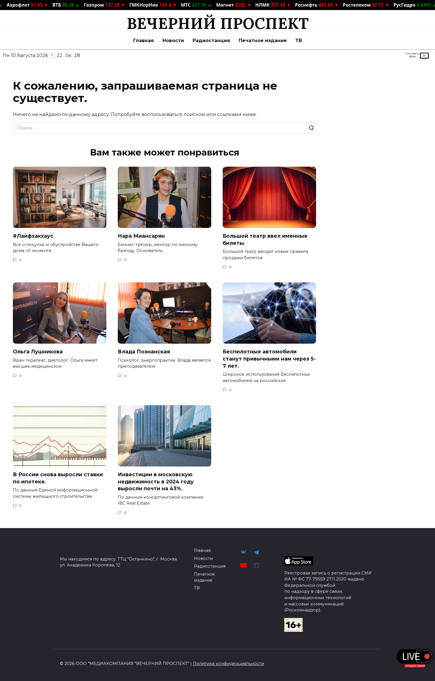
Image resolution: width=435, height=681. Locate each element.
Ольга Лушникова (38, 352)
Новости (173, 40)
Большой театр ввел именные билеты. (265, 239)
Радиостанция (211, 40)
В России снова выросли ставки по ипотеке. (58, 478)
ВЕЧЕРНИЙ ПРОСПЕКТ (218, 23)
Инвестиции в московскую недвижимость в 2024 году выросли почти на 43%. (156, 481)
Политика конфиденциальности (228, 663)
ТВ (298, 40)
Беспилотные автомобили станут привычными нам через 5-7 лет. (269, 359)
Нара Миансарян (141, 236)
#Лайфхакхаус (33, 236)
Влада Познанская (144, 352)
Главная (143, 40)
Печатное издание (263, 40)
